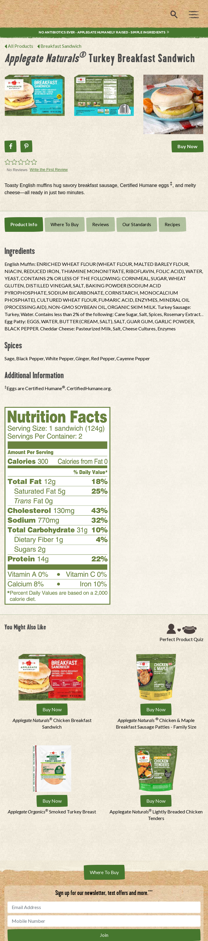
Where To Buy (65, 224)
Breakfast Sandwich (60, 46)
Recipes (172, 224)
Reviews (100, 224)
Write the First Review (49, 169)
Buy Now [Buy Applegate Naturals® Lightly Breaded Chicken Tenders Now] (156, 801)
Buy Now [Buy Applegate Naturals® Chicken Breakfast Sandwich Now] (52, 709)
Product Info (23, 224)
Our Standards (136, 224)
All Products (20, 46)
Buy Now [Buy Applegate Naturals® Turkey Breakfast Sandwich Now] (187, 146)
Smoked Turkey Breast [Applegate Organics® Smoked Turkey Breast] (52, 811)
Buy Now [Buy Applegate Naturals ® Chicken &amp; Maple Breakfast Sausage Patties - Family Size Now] (156, 709)
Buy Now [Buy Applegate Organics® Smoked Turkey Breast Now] (52, 801)
